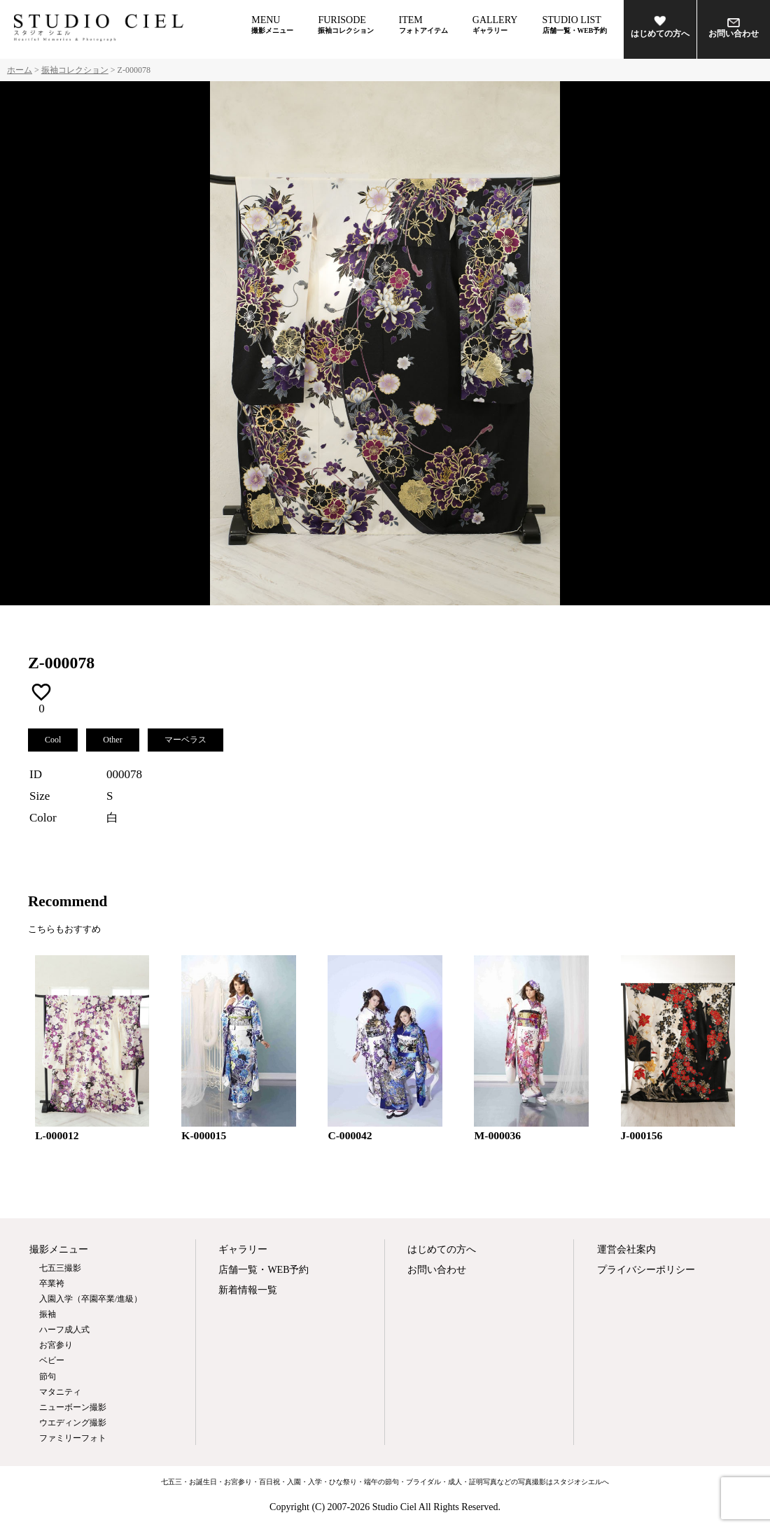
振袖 (47, 1314)
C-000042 (350, 1135)
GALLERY (495, 24)
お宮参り (56, 1345)
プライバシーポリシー (645, 1269)
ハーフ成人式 (64, 1329)
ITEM (423, 24)
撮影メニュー (58, 1249)
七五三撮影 (60, 1268)
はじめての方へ (660, 26)
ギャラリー (242, 1249)
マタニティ (60, 1392)
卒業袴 (51, 1283)
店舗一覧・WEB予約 (263, 1269)
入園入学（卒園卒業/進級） (90, 1299)
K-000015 (203, 1135)
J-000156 (642, 1135)
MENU (272, 24)
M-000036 (497, 1135)
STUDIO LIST (575, 24)
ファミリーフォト (72, 1438)
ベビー (51, 1360)
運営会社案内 (625, 1249)
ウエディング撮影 (72, 1423)
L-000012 (56, 1135)
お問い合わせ (733, 28)
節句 (47, 1376)
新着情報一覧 (247, 1290)
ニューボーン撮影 (72, 1407)
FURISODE (346, 24)
